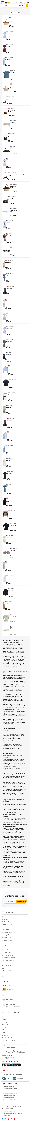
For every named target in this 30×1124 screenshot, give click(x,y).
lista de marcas (6, 952)
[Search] (27, 5)
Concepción (5, 1035)
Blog (3, 968)
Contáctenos (6, 1115)
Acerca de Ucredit (7, 963)
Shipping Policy (6, 935)
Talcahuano (5, 1030)
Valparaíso (5, 1027)
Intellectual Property (7, 924)
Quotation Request (7, 922)
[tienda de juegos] (16, 1065)
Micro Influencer (6, 937)
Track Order (5, 929)
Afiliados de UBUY (7, 971)
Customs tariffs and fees (9, 932)
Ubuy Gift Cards (6, 965)
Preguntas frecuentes (8, 960)
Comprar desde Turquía (9, 1100)
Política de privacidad (8, 1113)
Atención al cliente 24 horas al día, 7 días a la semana (16, 1046)
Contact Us (5, 919)
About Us (4, 916)
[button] (18, 3)
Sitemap (4, 927)
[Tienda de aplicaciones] (6, 1065)
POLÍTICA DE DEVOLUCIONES (9, 958)
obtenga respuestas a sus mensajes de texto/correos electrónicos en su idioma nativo (15, 1051)
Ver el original (15, 13)
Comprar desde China (8, 1097)
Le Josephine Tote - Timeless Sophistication (12, 769)
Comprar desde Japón (9, 1091)
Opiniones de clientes (8, 955)
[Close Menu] (1, 3)
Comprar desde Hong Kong (10, 1093)
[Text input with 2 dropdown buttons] (9, 5)
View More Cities (7, 1038)
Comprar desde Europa (9, 1102)
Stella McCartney (8, 731)
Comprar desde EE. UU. (9, 1086)
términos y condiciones (9, 1111)
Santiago (4, 1017)
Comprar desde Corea (9, 1095)
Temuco (4, 1032)
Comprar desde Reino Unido (10, 1088)
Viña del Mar (5, 1024)
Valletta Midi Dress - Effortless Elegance (12, 756)
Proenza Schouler (8, 741)
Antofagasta (5, 1022)
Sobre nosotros (20, 1113)
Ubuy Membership (7, 940)
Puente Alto (5, 1019)
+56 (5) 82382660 (9, 1058)
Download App (6, 950)
